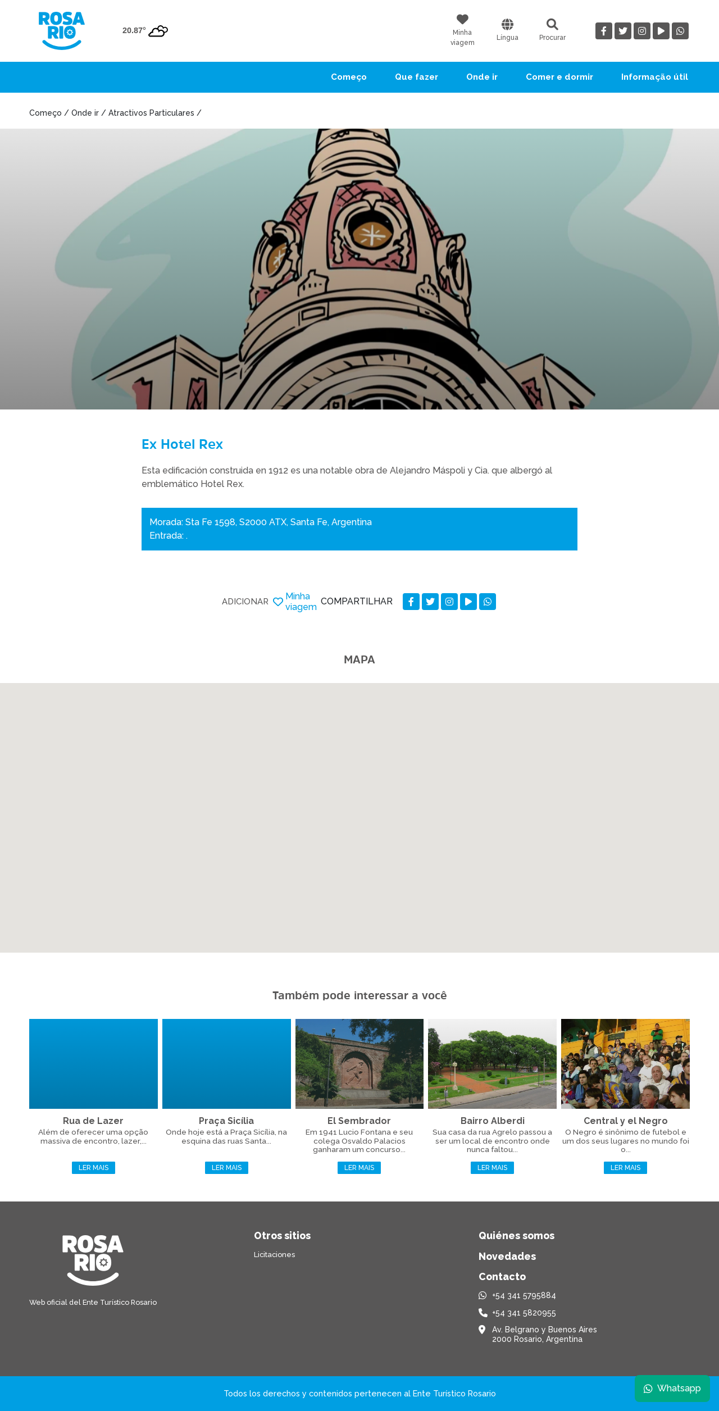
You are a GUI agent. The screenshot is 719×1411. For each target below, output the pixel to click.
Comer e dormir (559, 77)
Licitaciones (274, 1254)
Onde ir (482, 77)
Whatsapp (672, 1388)
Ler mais (93, 1168)
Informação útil (654, 77)
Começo (349, 77)
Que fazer (416, 77)
